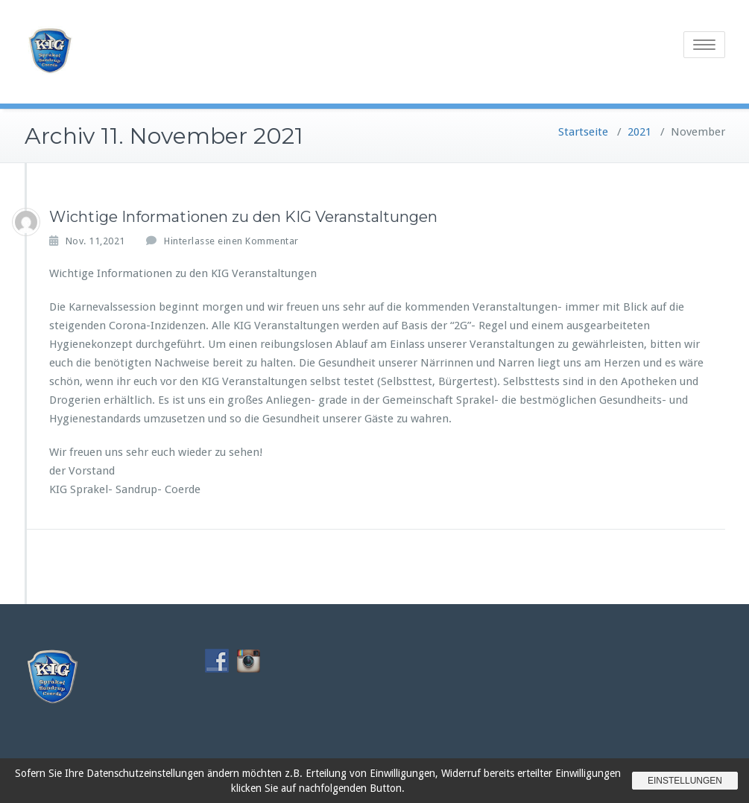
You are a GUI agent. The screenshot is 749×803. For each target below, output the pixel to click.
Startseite (583, 132)
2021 (639, 132)
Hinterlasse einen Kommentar (231, 241)
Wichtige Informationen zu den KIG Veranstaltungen (243, 217)
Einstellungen (685, 780)
